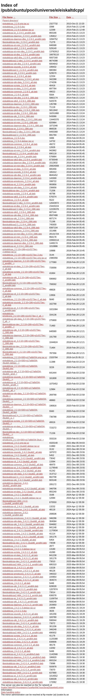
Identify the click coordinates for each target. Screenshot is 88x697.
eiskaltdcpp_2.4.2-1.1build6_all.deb (19, 540)
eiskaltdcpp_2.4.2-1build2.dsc (17, 449)
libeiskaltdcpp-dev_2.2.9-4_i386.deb (20, 221)
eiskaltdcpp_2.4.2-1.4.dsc (15, 611)
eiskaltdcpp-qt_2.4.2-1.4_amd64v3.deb (21, 654)
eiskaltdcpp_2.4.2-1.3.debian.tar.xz (19, 549)
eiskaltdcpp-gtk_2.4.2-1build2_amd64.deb (22, 480)
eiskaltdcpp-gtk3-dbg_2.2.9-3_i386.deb (21, 110)
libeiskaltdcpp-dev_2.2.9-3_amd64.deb (21, 42)
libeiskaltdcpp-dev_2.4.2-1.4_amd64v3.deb (23, 663)
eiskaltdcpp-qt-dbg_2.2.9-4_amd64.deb (21, 206)
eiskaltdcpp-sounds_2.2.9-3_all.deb (19, 67)
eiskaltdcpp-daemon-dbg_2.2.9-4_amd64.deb (24, 163)
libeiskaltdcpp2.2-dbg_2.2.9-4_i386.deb (21, 209)
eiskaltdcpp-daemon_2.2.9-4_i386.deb (21, 231)
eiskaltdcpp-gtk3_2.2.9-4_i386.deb (19, 212)
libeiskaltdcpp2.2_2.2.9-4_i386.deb (19, 224)
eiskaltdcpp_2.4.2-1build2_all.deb (18, 455)
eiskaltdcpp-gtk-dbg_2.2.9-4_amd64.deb (22, 175)
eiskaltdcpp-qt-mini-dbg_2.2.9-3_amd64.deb (23, 51)
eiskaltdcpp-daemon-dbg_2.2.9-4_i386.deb (23, 243)
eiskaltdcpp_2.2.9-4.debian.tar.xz (18, 141)
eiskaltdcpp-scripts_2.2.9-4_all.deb (19, 194)
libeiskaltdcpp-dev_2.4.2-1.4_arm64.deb (22, 670)
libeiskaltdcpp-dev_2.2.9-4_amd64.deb (21, 190)
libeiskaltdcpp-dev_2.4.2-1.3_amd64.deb (22, 561)
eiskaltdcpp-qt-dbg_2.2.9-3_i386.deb (20, 113)
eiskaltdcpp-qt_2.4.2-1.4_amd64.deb (20, 639)
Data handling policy (10, 692)
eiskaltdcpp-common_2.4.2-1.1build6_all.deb (24, 509)
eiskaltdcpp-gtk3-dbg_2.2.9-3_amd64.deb (22, 58)
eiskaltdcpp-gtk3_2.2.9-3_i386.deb (19, 101)
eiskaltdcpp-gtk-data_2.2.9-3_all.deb (20, 82)
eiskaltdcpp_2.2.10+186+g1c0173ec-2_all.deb (24, 299)
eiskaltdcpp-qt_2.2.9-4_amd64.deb (19, 184)
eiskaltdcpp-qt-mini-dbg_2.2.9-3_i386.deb (22, 119)
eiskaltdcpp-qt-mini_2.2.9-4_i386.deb (20, 237)
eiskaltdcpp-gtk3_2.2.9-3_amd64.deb (20, 48)
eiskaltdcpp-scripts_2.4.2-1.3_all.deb (20, 552)
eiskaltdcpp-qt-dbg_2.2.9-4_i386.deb (20, 240)
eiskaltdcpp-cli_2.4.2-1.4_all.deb (18, 648)
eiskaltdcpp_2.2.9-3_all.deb (16, 95)
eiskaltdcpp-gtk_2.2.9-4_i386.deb (18, 218)
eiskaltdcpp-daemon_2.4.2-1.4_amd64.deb (23, 617)
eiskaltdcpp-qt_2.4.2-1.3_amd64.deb (20, 589)
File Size (53, 17)
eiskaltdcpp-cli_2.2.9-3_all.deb (17, 76)
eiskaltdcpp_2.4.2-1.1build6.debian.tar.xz (22, 498)
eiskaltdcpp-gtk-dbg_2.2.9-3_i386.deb (20, 98)
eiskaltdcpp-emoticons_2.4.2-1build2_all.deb (24, 489)
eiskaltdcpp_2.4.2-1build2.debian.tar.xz (21, 446)
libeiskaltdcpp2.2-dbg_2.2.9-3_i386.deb (21, 132)
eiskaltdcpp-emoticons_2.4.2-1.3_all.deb (22, 574)
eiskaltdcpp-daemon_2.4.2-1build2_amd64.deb (15, 484)
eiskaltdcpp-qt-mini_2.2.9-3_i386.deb (20, 122)
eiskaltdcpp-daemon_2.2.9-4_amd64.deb (22, 178)
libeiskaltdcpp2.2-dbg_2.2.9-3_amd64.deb (22, 61)
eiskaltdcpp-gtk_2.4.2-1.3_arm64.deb (20, 602)
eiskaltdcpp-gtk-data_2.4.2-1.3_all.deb (21, 580)
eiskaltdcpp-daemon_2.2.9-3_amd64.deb (22, 36)
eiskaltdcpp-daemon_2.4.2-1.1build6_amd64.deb (15, 514)
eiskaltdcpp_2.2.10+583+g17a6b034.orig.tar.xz (25, 357)
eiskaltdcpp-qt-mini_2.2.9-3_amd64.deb (21, 45)
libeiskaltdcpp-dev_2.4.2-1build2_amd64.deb (24, 458)
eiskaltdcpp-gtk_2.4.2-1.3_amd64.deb (20, 586)
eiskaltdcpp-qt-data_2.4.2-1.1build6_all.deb (23, 527)
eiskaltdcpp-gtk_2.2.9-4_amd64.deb (19, 156)
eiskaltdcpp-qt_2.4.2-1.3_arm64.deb (20, 598)
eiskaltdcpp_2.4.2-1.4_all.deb (16, 651)
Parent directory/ (10, 20)
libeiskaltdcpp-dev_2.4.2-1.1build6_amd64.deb (25, 543)
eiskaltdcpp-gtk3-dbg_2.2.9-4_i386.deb (21, 228)
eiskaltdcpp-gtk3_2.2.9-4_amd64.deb (20, 197)
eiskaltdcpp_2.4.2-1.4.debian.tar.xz (19, 608)
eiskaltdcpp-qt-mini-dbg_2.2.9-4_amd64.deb (23, 166)
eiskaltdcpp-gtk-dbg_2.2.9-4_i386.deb (20, 215)
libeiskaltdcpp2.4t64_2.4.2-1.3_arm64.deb (22, 595)
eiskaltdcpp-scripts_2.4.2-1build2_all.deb (22, 471)
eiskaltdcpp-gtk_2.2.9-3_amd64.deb (19, 73)
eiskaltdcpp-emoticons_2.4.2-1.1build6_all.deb (24, 518)
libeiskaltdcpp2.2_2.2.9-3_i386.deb (19, 135)
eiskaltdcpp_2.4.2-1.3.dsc (15, 546)
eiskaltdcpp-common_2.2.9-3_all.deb (20, 92)
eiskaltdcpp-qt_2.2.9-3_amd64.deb (19, 33)
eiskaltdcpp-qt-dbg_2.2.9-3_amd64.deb (21, 54)
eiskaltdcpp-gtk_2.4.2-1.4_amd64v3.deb (22, 667)
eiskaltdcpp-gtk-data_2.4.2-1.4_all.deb (21, 626)
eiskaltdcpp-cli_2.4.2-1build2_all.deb (20, 461)
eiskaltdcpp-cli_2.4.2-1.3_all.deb (18, 568)
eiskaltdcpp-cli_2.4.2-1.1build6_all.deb (21, 506)
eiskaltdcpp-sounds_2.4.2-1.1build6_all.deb (23, 537)
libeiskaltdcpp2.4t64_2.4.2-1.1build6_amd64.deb (15, 502)
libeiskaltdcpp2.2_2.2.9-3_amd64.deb (20, 70)
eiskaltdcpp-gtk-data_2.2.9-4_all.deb (20, 187)
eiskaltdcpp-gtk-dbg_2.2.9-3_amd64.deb (22, 64)
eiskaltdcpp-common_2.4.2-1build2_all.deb (23, 465)
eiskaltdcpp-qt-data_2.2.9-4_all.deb (19, 169)
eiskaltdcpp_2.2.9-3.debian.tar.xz (18, 30)
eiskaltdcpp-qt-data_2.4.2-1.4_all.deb (20, 642)
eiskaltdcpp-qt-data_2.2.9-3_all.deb (19, 88)
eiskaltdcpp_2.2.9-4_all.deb (16, 200)
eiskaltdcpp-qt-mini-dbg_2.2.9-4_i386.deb (22, 234)
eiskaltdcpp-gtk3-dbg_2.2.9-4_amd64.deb (22, 160)
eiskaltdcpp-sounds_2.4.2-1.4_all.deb (20, 614)
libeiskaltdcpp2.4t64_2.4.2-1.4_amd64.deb (23, 633)
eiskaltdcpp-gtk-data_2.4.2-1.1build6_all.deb (23, 521)
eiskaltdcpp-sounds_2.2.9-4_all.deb (19, 172)
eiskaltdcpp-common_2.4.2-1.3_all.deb (21, 571)
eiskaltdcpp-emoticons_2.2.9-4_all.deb (21, 181)
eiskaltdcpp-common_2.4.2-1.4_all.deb (21, 645)
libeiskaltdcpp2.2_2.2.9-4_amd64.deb (20, 153)
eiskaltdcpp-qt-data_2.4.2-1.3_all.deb (20, 555)
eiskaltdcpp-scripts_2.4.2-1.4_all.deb (20, 636)
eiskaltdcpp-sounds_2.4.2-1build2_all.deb (22, 452)
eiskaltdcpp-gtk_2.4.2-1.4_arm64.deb (20, 679)
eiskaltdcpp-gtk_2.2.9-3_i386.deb (18, 116)
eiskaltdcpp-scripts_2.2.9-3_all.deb (19, 85)
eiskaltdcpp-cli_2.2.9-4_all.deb (17, 147)
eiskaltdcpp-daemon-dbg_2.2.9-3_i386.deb (23, 126)
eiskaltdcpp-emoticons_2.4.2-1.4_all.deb (22, 629)
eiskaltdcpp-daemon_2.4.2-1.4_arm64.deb (23, 682)
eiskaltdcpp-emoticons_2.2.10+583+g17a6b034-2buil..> (23, 438)
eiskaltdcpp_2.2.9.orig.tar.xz (16, 24)
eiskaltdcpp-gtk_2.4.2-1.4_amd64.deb (20, 620)
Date (69, 17)
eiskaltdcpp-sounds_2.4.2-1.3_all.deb (20, 558)
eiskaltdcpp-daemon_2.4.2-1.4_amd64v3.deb (24, 657)
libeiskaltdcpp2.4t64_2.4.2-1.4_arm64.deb (22, 673)
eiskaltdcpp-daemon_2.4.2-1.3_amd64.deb (23, 577)
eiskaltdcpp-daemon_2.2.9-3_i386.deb (21, 104)
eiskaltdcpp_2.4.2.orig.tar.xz (16, 443)
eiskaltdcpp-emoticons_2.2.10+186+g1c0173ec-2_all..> (23, 314)
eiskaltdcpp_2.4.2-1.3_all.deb (16, 583)
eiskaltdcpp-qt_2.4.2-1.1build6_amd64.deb (23, 530)
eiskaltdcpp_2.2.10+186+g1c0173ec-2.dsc (23, 255)
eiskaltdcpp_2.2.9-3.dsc (14, 27)
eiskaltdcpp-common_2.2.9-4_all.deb (20, 144)
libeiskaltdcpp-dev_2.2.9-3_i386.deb (20, 107)
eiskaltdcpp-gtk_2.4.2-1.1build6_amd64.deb (23, 524)
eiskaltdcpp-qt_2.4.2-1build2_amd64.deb (22, 468)
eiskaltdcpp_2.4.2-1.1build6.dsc (17, 495)
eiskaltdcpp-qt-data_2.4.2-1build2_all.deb (22, 492)
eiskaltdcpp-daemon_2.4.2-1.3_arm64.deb (23, 605)
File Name (8, 17)
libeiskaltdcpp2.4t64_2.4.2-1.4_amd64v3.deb (24, 660)
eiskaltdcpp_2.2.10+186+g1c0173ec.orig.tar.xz (25, 258)
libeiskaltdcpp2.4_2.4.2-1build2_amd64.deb (23, 477)
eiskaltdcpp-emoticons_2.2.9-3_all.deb (21, 79)
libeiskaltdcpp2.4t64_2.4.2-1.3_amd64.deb (23, 564)
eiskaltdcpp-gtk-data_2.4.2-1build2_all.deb (23, 474)
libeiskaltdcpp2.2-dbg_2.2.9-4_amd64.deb (22, 203)
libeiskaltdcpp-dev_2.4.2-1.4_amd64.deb (22, 623)
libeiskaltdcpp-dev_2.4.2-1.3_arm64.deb (22, 592)
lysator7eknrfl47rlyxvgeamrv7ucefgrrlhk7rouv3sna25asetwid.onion (32, 687)
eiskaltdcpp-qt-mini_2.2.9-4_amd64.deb (21, 150)
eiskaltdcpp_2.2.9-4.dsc (14, 138)
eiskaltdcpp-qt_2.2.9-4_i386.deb (18, 246)
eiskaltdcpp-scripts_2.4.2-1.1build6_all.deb (23, 534)
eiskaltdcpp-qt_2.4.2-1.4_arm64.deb (20, 676)
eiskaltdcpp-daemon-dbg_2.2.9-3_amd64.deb (24, 39)
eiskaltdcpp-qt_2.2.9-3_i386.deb (18, 129)
